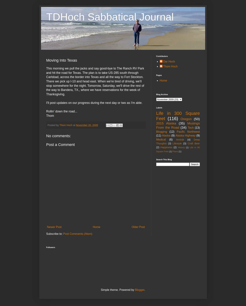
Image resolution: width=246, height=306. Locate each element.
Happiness (166, 147)
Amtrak (180, 139)
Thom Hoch (170, 66)
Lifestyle (177, 143)
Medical (161, 139)
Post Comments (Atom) (77, 233)
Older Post (138, 227)
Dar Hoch (169, 61)
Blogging (161, 131)
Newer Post (54, 227)
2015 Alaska (166, 123)
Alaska (166, 135)
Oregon (186, 119)
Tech (191, 127)
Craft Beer (194, 143)
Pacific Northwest (188, 131)
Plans (175, 151)
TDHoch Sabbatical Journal (110, 17)
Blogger (139, 289)
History (181, 147)
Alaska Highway (186, 135)
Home (96, 227)
